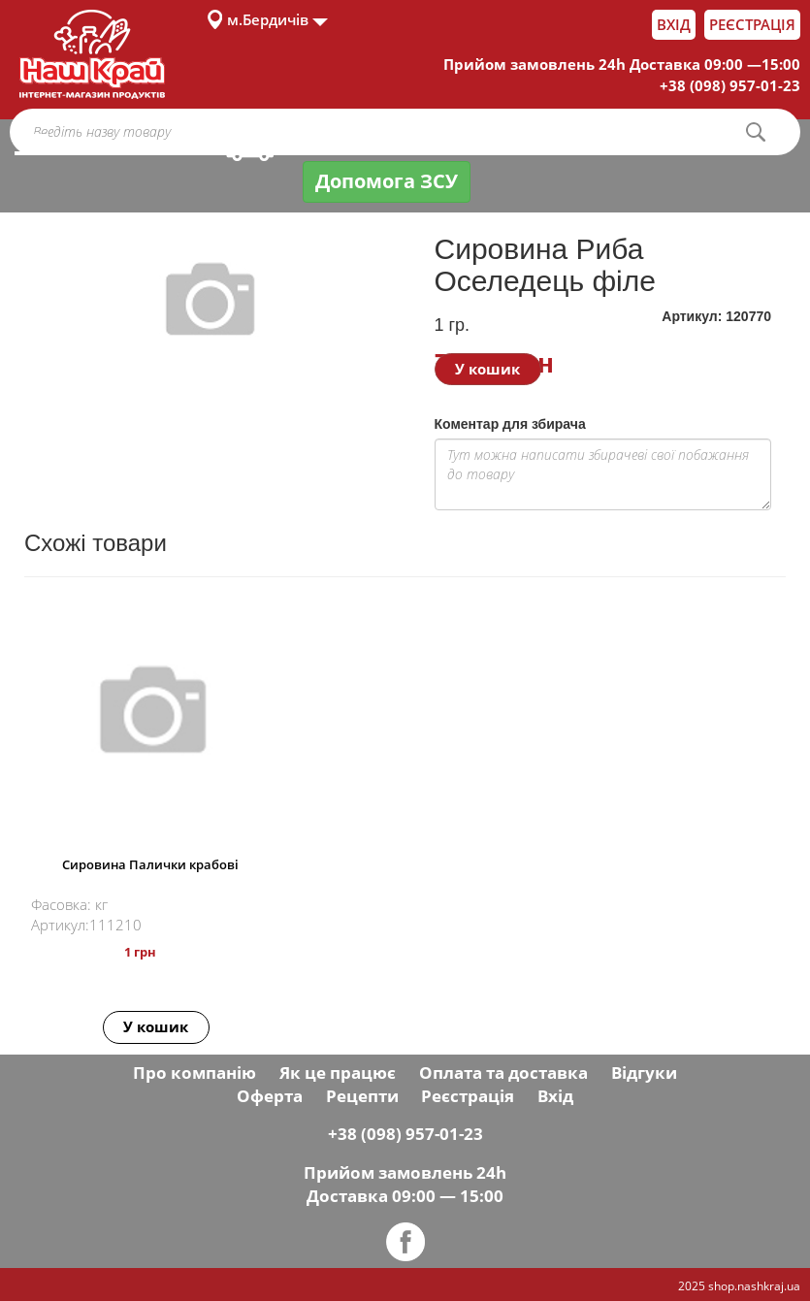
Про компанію (194, 1072)
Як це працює (337, 1072)
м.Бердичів (267, 19)
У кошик (487, 368)
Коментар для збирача (510, 424)
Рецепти (362, 1096)
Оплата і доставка (342, 143)
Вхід (674, 24)
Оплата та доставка (503, 1072)
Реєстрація (752, 24)
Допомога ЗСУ (386, 181)
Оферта (270, 1096)
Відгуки (644, 1072)
